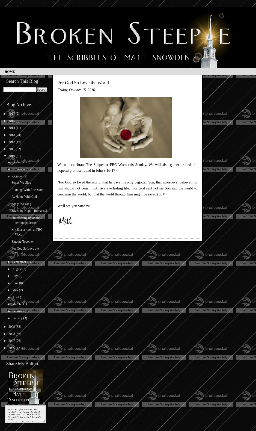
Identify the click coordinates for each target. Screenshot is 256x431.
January (17, 318)
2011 (12, 149)
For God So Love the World (83, 82)
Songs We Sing (21, 182)
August (17, 269)
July (15, 276)
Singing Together (23, 241)
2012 (12, 142)
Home (10, 72)
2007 (12, 340)
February (18, 311)
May (15, 290)
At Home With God (24, 196)
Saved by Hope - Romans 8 (29, 211)
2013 (12, 135)
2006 (12, 348)
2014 (12, 128)
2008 (12, 334)
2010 (12, 156)
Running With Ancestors (27, 190)
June (15, 283)
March (16, 304)
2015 (12, 121)
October (18, 176)
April (16, 297)
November (19, 169)
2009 (12, 326)
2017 (12, 113)
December (19, 162)
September (19, 262)
